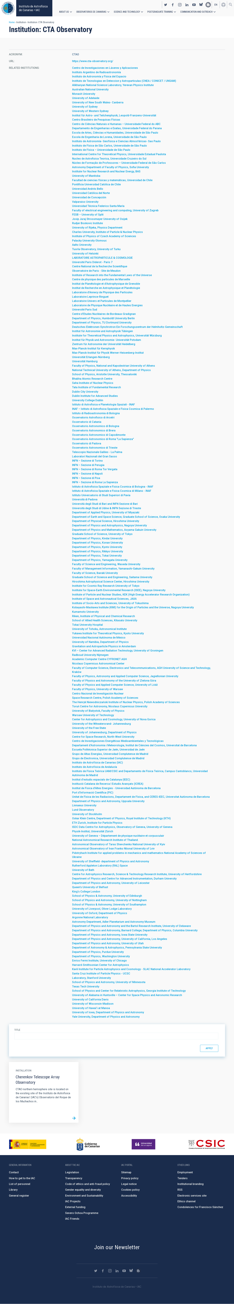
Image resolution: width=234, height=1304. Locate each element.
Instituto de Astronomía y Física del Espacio (99, 76)
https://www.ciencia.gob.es (27, 1144)
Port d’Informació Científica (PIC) (92, 792)
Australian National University (90, 89)
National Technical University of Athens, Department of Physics (111, 370)
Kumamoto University (85, 611)
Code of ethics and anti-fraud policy (87, 1184)
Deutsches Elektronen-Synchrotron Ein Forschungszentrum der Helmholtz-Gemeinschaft (127, 327)
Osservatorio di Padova (86, 443)
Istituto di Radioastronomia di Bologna (96, 413)
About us (64, 11)
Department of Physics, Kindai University (97, 538)
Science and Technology (127, 11)
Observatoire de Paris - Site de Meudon (96, 270)
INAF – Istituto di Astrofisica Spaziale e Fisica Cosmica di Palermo (113, 408)
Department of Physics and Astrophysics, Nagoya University (109, 525)
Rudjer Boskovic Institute (87, 223)
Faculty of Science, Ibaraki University (95, 573)
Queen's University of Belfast (90, 887)
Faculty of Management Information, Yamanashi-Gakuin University (113, 568)
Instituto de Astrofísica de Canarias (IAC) (97, 762)
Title (17, 1030)
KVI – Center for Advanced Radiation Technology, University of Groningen (117, 650)
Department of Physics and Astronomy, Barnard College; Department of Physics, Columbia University (135, 930)
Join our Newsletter (117, 1247)
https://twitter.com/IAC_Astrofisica (165, 4)
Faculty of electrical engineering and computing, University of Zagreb (115, 210)
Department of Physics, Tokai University (97, 555)
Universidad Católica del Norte (91, 193)
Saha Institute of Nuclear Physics (92, 383)
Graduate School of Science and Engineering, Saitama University (112, 577)
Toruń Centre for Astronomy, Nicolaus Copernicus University (109, 706)
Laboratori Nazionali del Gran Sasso (94, 456)
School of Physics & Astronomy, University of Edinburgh (107, 895)
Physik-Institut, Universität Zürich (92, 831)
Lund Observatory (83, 809)
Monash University (83, 93)
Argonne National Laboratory (90, 917)
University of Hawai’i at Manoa (91, 1008)
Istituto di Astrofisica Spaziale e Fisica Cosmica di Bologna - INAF (112, 486)
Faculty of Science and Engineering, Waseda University (106, 564)
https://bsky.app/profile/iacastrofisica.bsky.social (201, 4)
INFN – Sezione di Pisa (86, 478)
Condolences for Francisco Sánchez (200, 1207)
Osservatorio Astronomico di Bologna (95, 426)
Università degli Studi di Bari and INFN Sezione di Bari (105, 503)
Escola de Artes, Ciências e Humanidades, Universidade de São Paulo (115, 132)
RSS (180, 1189)
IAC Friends (72, 1218)
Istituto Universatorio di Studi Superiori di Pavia (101, 495)
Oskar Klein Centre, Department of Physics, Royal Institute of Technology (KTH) (121, 818)
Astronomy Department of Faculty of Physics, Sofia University (110, 167)
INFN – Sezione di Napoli (87, 473)
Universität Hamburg (85, 361)
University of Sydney (85, 106)
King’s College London (86, 891)
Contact (14, 1172)
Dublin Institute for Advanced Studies (95, 396)
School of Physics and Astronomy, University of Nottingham (109, 900)
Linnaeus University (84, 805)
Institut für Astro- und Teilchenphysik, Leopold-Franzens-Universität (114, 115)
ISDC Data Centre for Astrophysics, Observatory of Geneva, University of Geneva (122, 827)
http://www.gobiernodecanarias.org (88, 1144)
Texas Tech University (85, 986)
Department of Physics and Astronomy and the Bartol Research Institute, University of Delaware (131, 926)
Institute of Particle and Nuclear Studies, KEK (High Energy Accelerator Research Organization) (131, 594)
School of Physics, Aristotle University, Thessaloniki (104, 374)
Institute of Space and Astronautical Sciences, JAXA (104, 598)
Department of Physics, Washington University (101, 956)
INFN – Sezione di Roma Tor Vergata (94, 469)
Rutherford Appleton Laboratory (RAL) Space (100, 865)
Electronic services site (191, 1195)
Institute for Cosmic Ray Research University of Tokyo (105, 585)
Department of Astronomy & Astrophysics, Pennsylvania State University (117, 947)
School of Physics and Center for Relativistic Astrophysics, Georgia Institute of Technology (129, 990)
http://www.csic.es (206, 1144)
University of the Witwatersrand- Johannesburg (101, 723)
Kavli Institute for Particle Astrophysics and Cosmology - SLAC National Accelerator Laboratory (131, 969)
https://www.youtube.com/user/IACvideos (194, 4)
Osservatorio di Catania (86, 421)
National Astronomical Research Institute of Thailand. (105, 840)
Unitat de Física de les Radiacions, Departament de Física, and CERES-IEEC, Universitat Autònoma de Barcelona (141, 796)
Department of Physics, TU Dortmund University (102, 322)
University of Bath (83, 870)
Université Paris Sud (84, 309)
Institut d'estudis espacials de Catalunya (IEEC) (101, 779)
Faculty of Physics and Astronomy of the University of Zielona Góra (114, 680)
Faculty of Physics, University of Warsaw (97, 689)
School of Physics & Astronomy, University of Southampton (109, 904)
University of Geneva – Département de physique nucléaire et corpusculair (118, 835)
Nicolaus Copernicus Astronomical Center (98, 663)
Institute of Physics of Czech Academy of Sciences (104, 236)
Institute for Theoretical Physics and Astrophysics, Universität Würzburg (117, 335)
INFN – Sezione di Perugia (88, 465)
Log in (223, 4)
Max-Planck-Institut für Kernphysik (93, 348)
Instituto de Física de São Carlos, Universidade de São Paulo (109, 145)
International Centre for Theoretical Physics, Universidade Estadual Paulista (119, 154)
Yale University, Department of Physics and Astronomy (106, 1016)
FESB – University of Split (87, 214)
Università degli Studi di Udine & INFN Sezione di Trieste (106, 508)
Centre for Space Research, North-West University (103, 736)
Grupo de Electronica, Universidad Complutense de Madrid (108, 758)
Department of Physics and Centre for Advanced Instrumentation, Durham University (124, 878)
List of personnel (19, 1184)
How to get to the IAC (22, 1178)
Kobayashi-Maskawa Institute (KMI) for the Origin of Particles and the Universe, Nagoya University (133, 607)
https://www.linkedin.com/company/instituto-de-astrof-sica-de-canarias (186, 4)
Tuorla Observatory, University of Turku (96, 249)
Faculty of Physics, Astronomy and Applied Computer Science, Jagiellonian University (125, 676)
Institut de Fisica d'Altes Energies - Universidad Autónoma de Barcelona (116, 788)
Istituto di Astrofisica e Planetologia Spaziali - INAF (103, 404)
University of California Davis (90, 999)
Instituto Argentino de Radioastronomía (96, 72)
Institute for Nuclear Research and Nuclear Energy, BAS (106, 171)
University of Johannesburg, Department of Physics (104, 732)
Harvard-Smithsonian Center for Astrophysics (100, 965)
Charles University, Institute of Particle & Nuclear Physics (107, 232)
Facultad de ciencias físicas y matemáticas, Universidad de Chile (112, 180)
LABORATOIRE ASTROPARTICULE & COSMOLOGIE (102, 257)
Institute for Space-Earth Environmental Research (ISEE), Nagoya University (118, 590)
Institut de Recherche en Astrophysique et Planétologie (106, 288)
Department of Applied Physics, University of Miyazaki (105, 512)
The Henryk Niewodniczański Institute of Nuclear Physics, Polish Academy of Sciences (126, 702)
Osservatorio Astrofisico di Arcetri (93, 417)
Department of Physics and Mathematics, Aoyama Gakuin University (114, 529)
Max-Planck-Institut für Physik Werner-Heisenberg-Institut (108, 352)
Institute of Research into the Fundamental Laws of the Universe (112, 275)
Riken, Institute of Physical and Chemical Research (103, 616)
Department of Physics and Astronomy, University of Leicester (111, 883)
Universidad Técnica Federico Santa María (98, 206)
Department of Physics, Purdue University (98, 952)
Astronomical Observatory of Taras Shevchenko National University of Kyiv (118, 844)
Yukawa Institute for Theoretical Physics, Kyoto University (108, 633)
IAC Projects (73, 1201)
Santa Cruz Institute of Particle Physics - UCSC (101, 973)
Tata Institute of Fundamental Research (96, 387)
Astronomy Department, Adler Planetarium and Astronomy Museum (113, 921)
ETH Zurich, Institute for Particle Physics (97, 822)
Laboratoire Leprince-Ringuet (90, 296)
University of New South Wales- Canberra (97, 102)
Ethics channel (186, 1201)
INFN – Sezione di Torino (87, 460)
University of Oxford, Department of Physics (99, 913)
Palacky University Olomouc (89, 240)
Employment (185, 1172)
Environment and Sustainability (84, 1195)
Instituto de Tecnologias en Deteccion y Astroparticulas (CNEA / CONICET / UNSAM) (124, 80)
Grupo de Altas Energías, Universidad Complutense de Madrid (110, 754)
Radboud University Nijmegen (90, 655)
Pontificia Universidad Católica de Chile (96, 184)
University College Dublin (87, 400)
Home (12, 22)
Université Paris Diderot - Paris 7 (92, 262)
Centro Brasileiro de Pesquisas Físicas (96, 119)
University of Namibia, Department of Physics (100, 642)
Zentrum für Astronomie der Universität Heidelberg (103, 344)
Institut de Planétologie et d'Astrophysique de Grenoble (106, 283)
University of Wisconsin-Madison (92, 1003)
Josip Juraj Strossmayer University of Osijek (99, 219)
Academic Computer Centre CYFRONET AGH (99, 659)
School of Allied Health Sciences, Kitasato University (104, 620)
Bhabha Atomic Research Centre (92, 378)
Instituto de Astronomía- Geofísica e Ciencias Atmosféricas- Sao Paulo (116, 141)
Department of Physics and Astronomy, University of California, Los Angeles (119, 939)
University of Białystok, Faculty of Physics (98, 710)
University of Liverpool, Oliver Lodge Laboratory (102, 908)
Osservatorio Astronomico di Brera (93, 430)
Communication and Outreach (196, 11)
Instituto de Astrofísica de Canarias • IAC (33, 8)
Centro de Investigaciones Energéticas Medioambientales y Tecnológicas (118, 741)
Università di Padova (84, 499)
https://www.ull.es (144, 1144)
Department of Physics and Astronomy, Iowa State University (109, 934)
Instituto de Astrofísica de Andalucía (94, 767)
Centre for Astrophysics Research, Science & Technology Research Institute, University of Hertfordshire (137, 874)
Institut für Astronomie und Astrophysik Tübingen (102, 331)
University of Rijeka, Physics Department (97, 227)
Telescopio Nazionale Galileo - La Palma (97, 452)
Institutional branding (190, 1184)
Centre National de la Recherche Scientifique (99, 266)
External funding (75, 1207)
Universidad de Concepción (89, 197)
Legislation (72, 1172)
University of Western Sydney (90, 111)
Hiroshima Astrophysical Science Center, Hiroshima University (110, 581)
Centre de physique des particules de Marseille (101, 279)
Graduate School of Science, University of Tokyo (102, 534)
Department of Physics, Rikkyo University (97, 551)
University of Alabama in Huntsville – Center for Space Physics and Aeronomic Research (127, 995)
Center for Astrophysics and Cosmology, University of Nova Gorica (113, 719)
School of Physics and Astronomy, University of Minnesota (108, 982)
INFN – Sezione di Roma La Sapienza (95, 482)
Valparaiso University (85, 201)
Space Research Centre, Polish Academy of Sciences (105, 697)
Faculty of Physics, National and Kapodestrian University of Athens (113, 365)
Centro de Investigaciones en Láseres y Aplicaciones (105, 67)
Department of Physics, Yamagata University (99, 560)
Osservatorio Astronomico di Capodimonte (98, 434)
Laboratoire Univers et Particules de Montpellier (101, 301)
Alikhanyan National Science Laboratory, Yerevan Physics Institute (113, 85)
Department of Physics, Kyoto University (97, 547)
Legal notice (129, 1184)
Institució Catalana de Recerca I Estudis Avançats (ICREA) (107, 783)
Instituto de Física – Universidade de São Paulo (101, 149)
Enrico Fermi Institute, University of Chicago (99, 960)
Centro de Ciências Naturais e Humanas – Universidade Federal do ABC (116, 124)
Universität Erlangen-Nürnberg (91, 357)
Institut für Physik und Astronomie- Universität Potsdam (106, 340)
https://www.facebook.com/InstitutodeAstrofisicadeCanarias (172, 4)
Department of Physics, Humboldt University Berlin (103, 318)
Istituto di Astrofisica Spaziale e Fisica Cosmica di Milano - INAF (111, 490)
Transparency (73, 1178)
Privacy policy (129, 1178)
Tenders (182, 1178)
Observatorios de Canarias (91, 11)
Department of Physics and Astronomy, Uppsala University (108, 801)
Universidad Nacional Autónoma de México (98, 637)
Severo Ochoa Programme (81, 1213)
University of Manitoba (86, 175)
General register (19, 1195)
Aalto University (82, 244)
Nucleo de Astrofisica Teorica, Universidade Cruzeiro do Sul (109, 158)
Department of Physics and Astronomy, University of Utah (108, 943)
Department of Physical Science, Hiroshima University (105, 521)
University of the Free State (89, 728)
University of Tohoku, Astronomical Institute (99, 629)
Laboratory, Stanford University (91, 978)
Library (13, 1189)
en (215, 4)
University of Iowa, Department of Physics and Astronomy (108, 1012)
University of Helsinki (85, 253)
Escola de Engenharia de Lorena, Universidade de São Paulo (109, 137)
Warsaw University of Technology (93, 715)
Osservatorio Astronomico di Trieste (94, 447)
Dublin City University (85, 391)
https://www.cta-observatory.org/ (92, 61)
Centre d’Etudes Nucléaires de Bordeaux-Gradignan (104, 314)
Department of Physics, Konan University (97, 542)
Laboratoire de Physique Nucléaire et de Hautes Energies (107, 305)
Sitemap (126, 1172)
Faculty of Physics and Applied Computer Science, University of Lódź (115, 684)
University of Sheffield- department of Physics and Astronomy (110, 861)
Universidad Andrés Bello (87, 188)
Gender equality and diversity (83, 1189)
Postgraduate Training (160, 11)
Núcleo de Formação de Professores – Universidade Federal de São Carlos (119, 162)
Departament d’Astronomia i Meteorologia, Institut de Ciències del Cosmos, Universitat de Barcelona (134, 745)
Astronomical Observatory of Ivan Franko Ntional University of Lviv (113, 848)
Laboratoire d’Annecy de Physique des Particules (102, 292)
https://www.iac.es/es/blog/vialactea (208, 4)
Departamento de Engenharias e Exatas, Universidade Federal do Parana (117, 128)
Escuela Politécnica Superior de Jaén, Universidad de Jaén (108, 749)
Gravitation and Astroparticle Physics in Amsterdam (104, 646)
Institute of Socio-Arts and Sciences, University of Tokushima (110, 603)
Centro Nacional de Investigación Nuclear (98, 693)
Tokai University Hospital (87, 624)
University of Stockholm (87, 814)
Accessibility (129, 1195)
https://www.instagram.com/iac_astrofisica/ (179, 4)
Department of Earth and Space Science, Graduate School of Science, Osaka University (126, 516)
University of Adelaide (85, 98)
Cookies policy (130, 1189)
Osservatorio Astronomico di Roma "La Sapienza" (103, 439)
